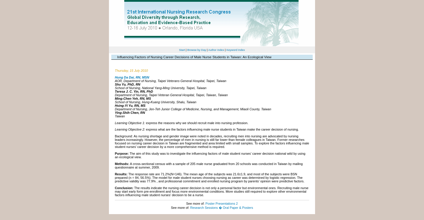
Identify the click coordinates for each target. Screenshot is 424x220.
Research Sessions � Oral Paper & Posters (221, 207)
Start (182, 49)
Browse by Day (196, 49)
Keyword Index (235, 49)
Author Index (216, 49)
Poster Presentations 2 (222, 203)
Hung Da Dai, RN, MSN (132, 77)
